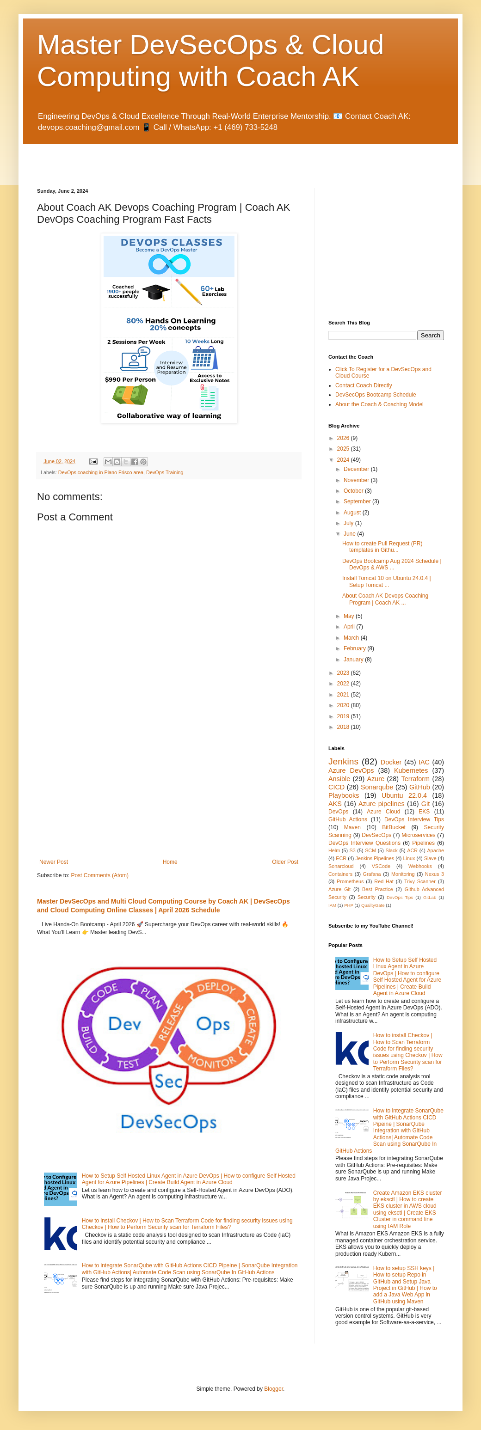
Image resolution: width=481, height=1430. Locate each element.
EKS (424, 811)
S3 (353, 850)
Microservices (418, 835)
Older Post (285, 862)
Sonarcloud (341, 866)
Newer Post (53, 862)
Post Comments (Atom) (100, 875)
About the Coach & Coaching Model (379, 404)
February (355, 648)
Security (367, 897)
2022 (344, 683)
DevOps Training (164, 472)
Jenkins (343, 761)
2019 (344, 716)
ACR (412, 850)
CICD (336, 787)
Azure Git (339, 889)
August (353, 512)
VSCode (381, 866)
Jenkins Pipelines (375, 858)
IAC (424, 762)
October (354, 491)
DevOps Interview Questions (364, 843)
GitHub (419, 787)
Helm (334, 850)
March (352, 638)
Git (425, 803)
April (350, 626)
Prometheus (350, 881)
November (357, 480)
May (350, 616)
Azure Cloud (383, 811)
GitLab (429, 897)
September (358, 501)
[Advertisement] (145, 158)
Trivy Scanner (420, 881)
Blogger (273, 1389)
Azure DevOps (351, 770)
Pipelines (423, 843)
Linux (409, 858)
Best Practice (377, 889)
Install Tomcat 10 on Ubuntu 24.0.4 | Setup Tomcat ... (386, 581)
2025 (344, 449)
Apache (435, 850)
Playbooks (343, 795)
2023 (344, 673)
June (350, 534)
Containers (340, 874)
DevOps (338, 811)
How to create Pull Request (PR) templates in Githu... (382, 546)
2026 (344, 438)
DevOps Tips (400, 897)
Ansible (339, 778)
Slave (430, 858)
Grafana (372, 874)
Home (170, 862)
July (349, 523)
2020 (344, 705)
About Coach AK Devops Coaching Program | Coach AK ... (385, 599)
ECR (341, 858)
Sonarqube (377, 787)
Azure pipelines (381, 803)
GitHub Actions (347, 819)
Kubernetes (411, 770)
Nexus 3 (434, 874)
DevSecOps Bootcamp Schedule (375, 394)
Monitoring (402, 874)
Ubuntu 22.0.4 (404, 795)
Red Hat (384, 881)
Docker (391, 762)
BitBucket (394, 827)
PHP (348, 905)
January (354, 659)
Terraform (415, 778)
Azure (376, 778)
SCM (370, 850)
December (357, 469)
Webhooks (420, 866)
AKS (335, 803)
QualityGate (373, 905)
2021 (344, 694)
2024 (344, 460)
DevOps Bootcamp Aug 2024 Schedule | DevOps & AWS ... (392, 564)
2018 (344, 727)
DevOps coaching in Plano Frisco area (100, 472)
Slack (392, 850)
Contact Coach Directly (363, 385)
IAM (332, 905)
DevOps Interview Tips (414, 819)
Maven (352, 827)
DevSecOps (376, 835)
